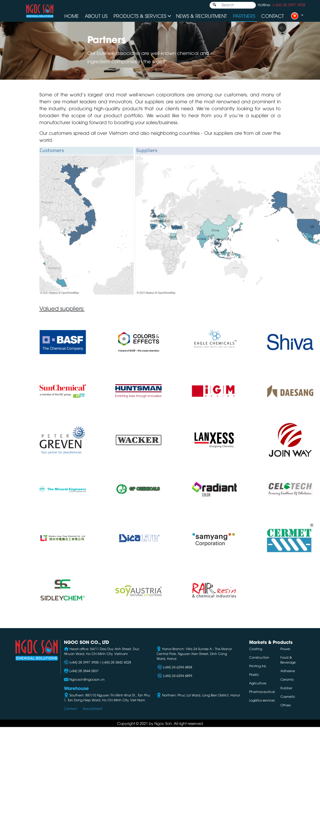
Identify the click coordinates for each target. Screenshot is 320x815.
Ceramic (287, 679)
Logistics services (262, 700)
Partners (244, 15)
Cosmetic (287, 696)
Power (285, 648)
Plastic (254, 674)
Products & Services (139, 15)
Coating (255, 648)
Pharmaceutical (262, 691)
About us (96, 15)
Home (71, 15)
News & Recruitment (201, 15)
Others (285, 705)
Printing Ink (257, 666)
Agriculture (257, 683)
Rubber (286, 688)
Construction (259, 657)
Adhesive (287, 670)
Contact (272, 15)
